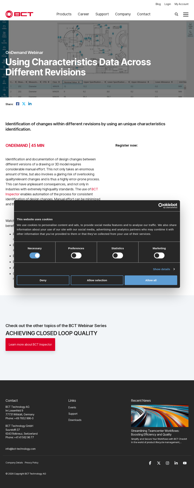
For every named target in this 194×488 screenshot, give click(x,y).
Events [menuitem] (72, 407)
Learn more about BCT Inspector (30, 344)
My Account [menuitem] (181, 4)
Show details (161, 269)
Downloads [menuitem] (74, 419)
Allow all (151, 280)
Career (85, 14)
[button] (185, 14)
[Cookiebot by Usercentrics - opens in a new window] (161, 205)
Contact (143, 14)
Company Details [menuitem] (14, 462)
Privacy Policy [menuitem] (31, 462)
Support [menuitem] (72, 413)
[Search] (176, 14)
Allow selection (97, 280)
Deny (43, 280)
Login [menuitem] (167, 4)
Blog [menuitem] (158, 4)
